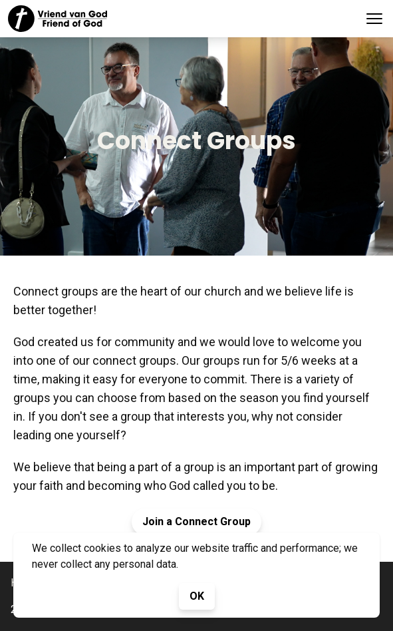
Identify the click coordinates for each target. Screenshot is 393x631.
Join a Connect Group (196, 521)
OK (197, 596)
